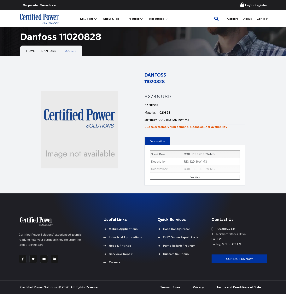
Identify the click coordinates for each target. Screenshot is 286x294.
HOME (30, 51)
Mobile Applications (120, 228)
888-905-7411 (223, 228)
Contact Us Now (239, 258)
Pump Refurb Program (177, 245)
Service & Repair (118, 253)
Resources (156, 18)
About (247, 18)
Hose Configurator (174, 228)
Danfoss (48, 51)
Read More (195, 177)
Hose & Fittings (117, 245)
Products (133, 18)
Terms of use (170, 287)
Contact (263, 18)
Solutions (87, 18)
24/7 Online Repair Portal (179, 237)
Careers (232, 18)
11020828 (69, 51)
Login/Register (253, 5)
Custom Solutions (173, 253)
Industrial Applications (122, 237)
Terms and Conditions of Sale (238, 287)
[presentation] (157, 141)
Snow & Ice (111, 18)
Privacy (198, 287)
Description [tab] (157, 141)
